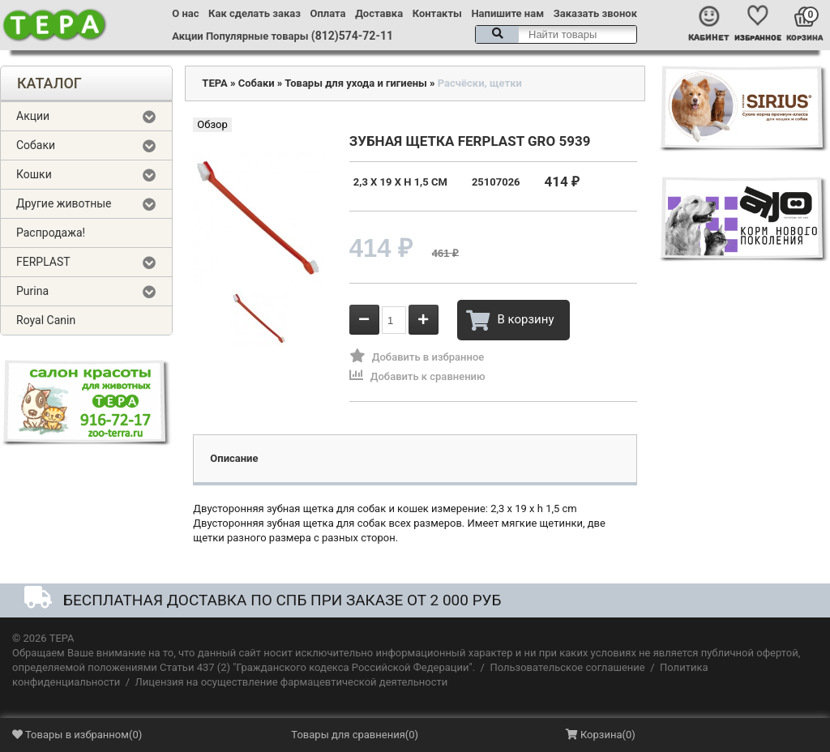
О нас (185, 13)
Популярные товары (257, 36)
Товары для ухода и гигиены (356, 83)
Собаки (35, 145)
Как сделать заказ (254, 13)
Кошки (34, 174)
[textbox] (556, 34)
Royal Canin (45, 320)
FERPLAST (43, 261)
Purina (32, 290)
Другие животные (64, 203)
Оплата (328, 13)
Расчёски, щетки (480, 83)
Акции (187, 36)
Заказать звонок (595, 13)
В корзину (510, 320)
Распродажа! (50, 232)
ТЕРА (214, 83)
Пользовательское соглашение (567, 667)
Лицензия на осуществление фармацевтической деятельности (291, 682)
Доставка (379, 13)
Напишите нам (507, 13)
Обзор (212, 124)
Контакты (437, 13)
